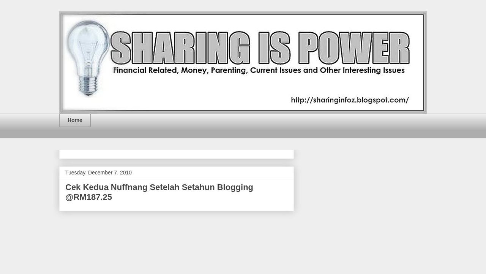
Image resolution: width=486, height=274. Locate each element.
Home (75, 120)
